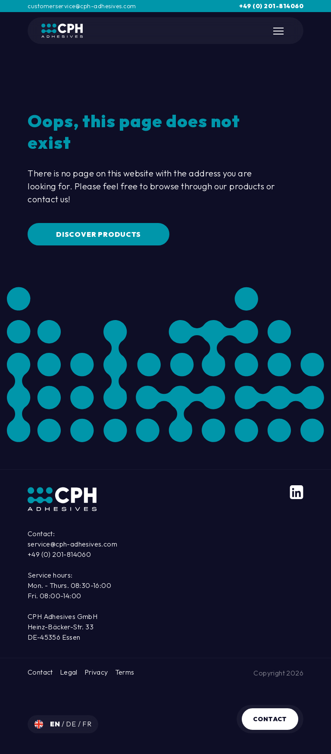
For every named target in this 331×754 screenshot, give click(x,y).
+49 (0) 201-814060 (271, 6)
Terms (124, 672)
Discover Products (98, 234)
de (72, 723)
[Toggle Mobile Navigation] (279, 31)
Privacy (96, 672)
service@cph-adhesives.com (72, 544)
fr (87, 723)
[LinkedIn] (296, 492)
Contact (270, 719)
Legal (69, 672)
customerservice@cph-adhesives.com (82, 6)
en (56, 723)
